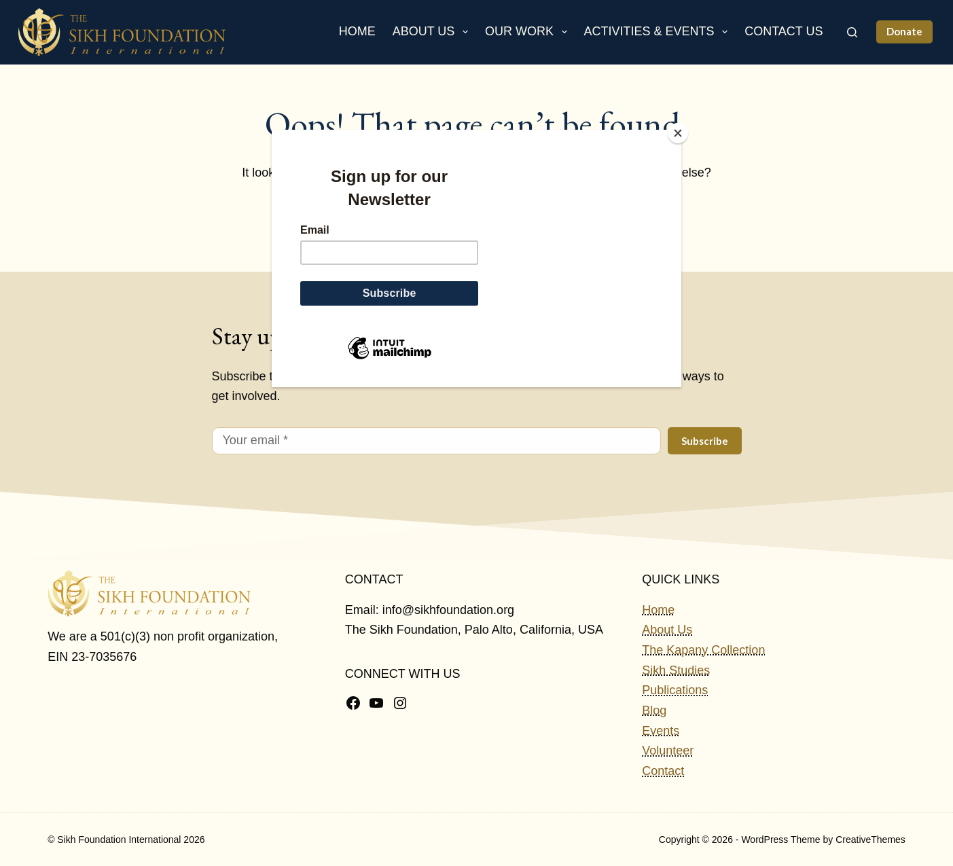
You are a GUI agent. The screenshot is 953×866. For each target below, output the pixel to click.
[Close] (678, 133)
